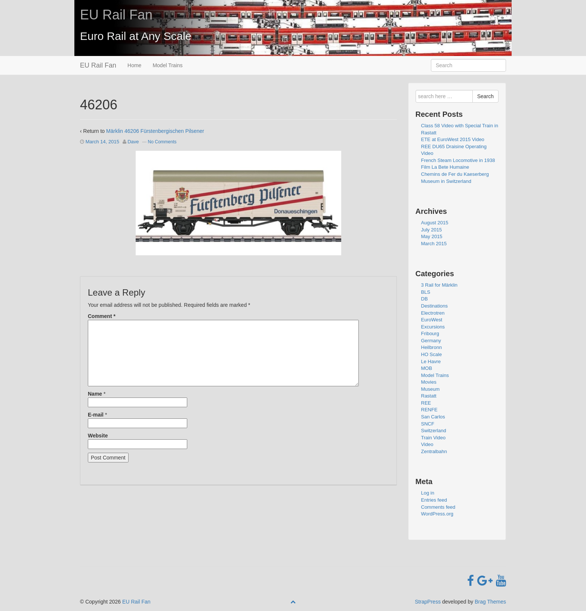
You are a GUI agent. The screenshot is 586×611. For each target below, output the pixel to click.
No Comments (162, 141)
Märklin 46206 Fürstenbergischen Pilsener (155, 131)
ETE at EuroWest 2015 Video (452, 139)
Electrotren (433, 313)
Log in (427, 493)
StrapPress (428, 602)
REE (426, 403)
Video (427, 444)
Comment (101, 316)
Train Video (433, 437)
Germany (431, 340)
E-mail (96, 415)
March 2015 (434, 243)
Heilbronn (431, 347)
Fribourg (430, 333)
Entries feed (434, 500)
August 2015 (434, 222)
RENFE (429, 409)
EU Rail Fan (116, 14)
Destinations (434, 306)
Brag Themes (490, 602)
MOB (426, 368)
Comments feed (438, 507)
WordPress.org (437, 514)
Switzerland (433, 430)
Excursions (433, 327)
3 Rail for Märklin (439, 285)
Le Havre (431, 361)
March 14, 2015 (102, 141)
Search (485, 96)
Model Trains (167, 65)
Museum (430, 389)
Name (95, 394)
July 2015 (431, 230)
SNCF (427, 424)
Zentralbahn (434, 451)
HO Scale (431, 354)
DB (424, 299)
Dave (133, 141)
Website (98, 436)
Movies (429, 382)
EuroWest (431, 319)
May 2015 (431, 236)
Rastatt (429, 396)
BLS (426, 292)
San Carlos (433, 417)
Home (134, 65)
